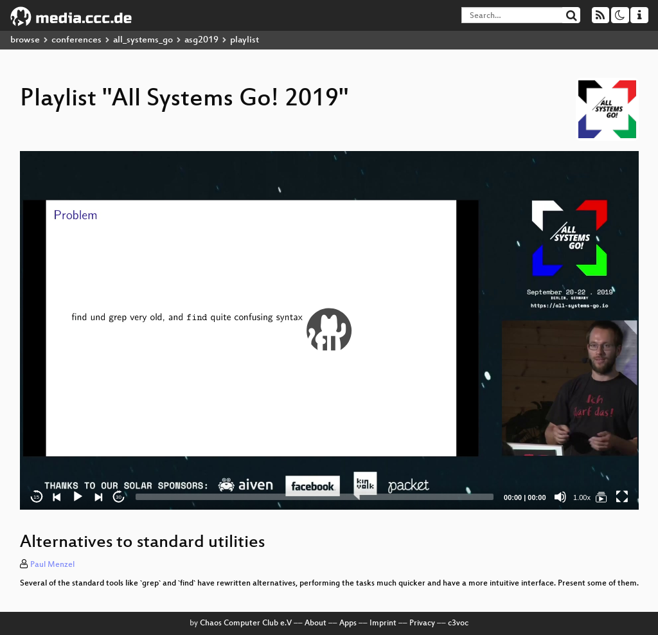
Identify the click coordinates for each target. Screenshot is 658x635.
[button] (329, 330)
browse (25, 40)
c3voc (458, 623)
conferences (76, 40)
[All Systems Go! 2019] (601, 496)
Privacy (422, 623)
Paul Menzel (52, 564)
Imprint (382, 623)
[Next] (98, 496)
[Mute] (560, 496)
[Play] (77, 496)
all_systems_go (143, 40)
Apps (348, 623)
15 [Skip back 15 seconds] (36, 497)
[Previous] (57, 496)
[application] (329, 330)
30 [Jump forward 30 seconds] (118, 497)
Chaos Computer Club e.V (246, 623)
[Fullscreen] (622, 496)
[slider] (315, 497)
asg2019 (201, 40)
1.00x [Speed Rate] (582, 497)
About (315, 623)
